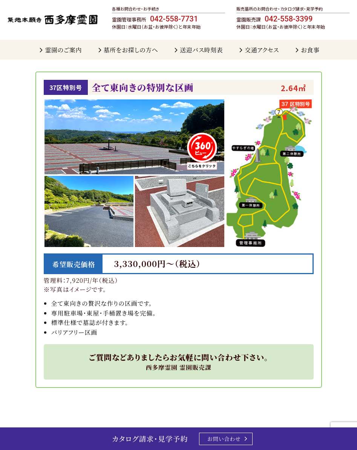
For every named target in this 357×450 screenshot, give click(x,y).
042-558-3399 (289, 19)
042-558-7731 (174, 19)
